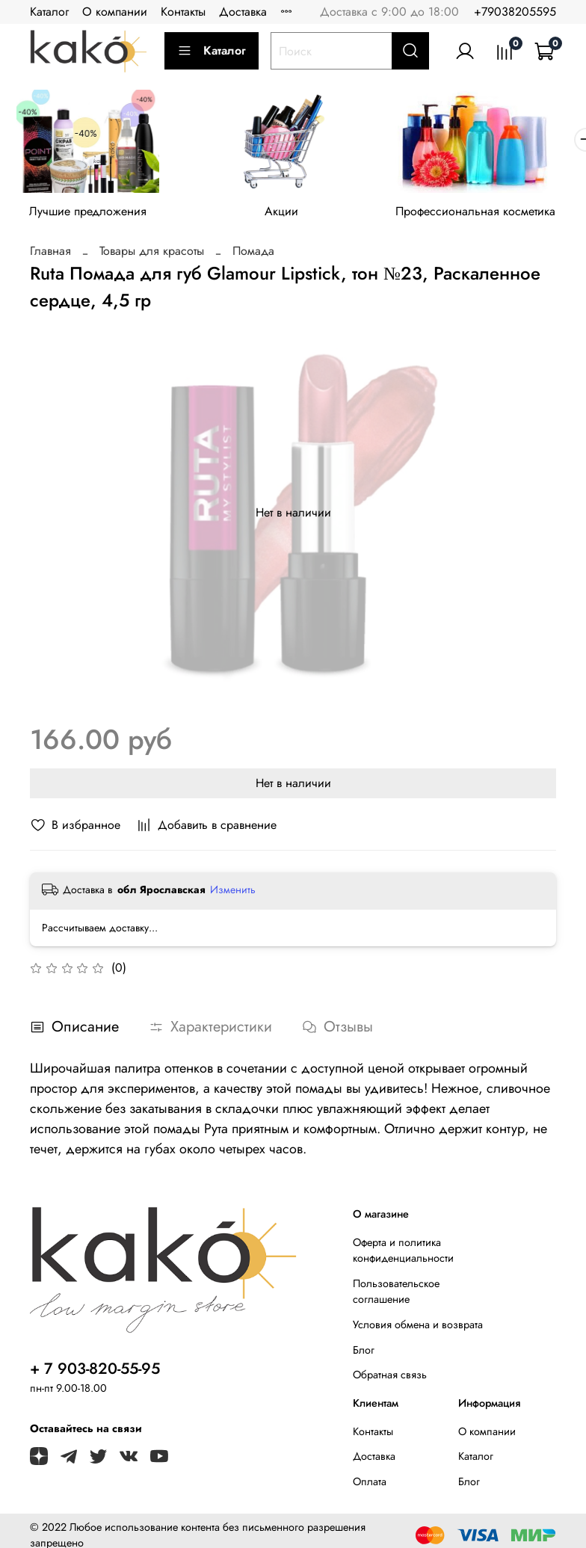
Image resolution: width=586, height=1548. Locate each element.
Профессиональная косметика (494, 216)
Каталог (49, 11)
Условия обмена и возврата (418, 1329)
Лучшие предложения (91, 216)
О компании (114, 11)
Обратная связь (390, 1379)
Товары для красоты (151, 255)
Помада (253, 255)
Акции (292, 216)
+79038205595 (515, 11)
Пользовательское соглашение (396, 1296)
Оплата (369, 1485)
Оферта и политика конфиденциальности (403, 1255)
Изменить (233, 894)
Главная (50, 255)
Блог (363, 1354)
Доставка (243, 11)
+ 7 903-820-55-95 (95, 1373)
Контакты (183, 11)
